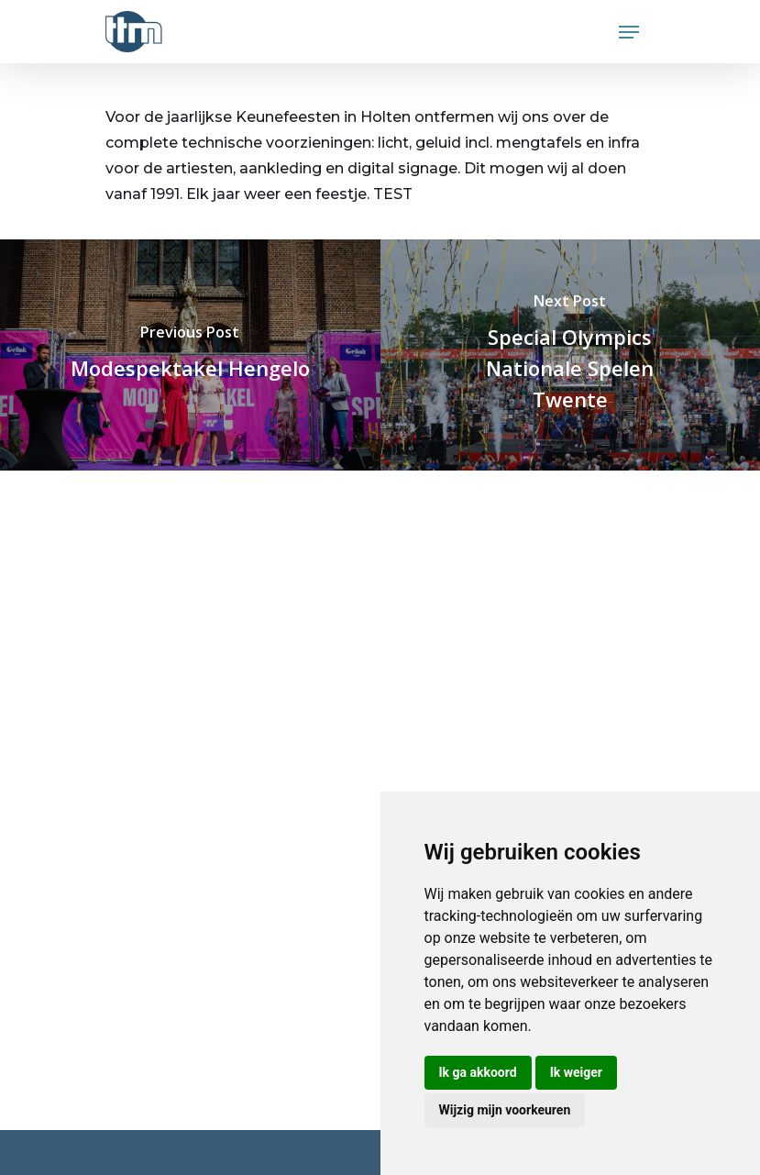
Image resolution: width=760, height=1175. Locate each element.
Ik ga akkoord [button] (478, 1072)
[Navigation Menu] (628, 32)
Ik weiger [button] (576, 1072)
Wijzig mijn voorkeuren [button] (505, 1110)
